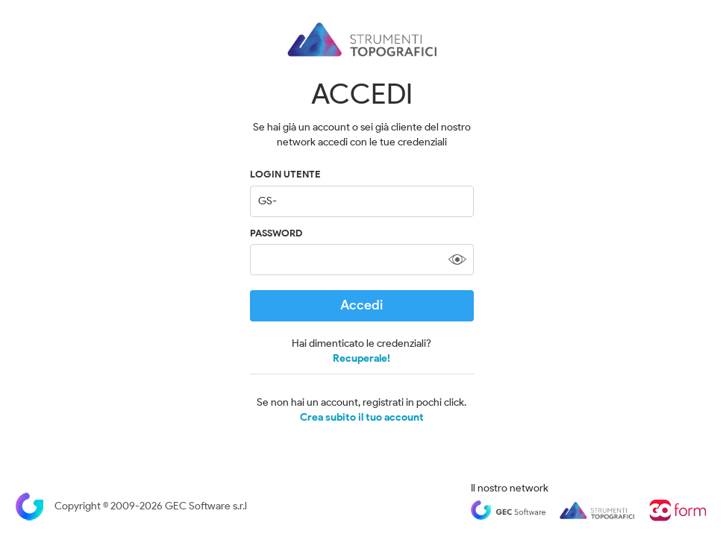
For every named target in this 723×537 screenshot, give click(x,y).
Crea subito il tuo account (362, 418)
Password (276, 233)
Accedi (361, 305)
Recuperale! (361, 358)
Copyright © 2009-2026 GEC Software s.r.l (131, 506)
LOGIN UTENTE (285, 174)
